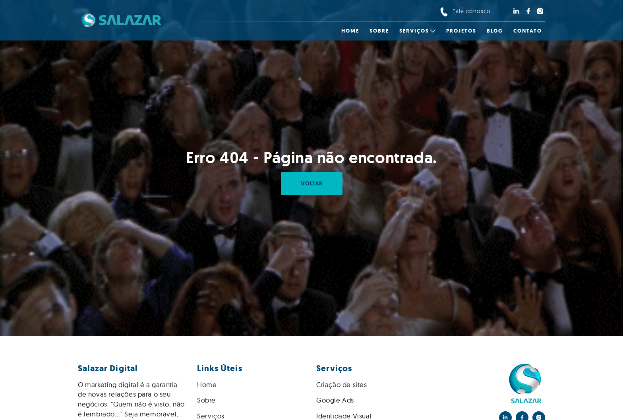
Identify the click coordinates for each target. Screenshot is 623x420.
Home (207, 384)
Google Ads (335, 400)
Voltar (312, 183)
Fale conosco (472, 11)
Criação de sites (341, 384)
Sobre (206, 400)
